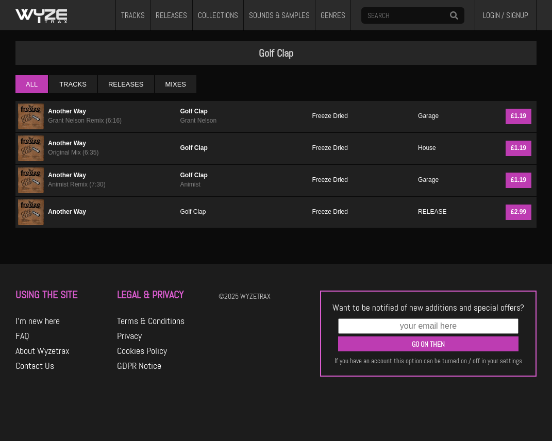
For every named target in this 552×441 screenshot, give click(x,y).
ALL (32, 84)
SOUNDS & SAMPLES (279, 15)
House (427, 147)
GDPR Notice (139, 366)
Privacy (129, 336)
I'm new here (37, 321)
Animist (190, 184)
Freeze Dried (330, 116)
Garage (428, 116)
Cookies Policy (142, 351)
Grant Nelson (198, 120)
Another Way (67, 111)
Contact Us (34, 366)
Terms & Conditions (151, 321)
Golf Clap (193, 111)
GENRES (333, 15)
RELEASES (171, 15)
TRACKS (133, 15)
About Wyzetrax (42, 351)
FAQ (22, 336)
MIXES (175, 84)
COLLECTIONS (218, 15)
